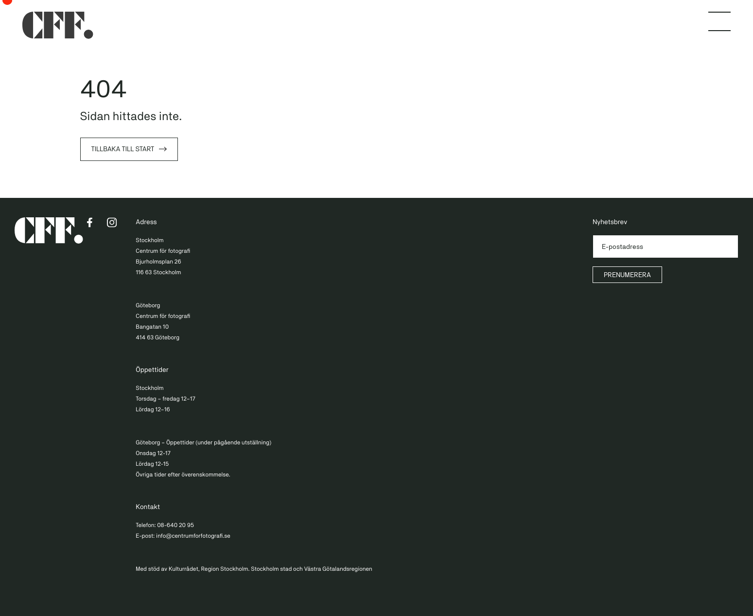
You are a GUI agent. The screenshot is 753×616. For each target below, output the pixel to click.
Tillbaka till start (123, 149)
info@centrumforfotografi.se (193, 535)
